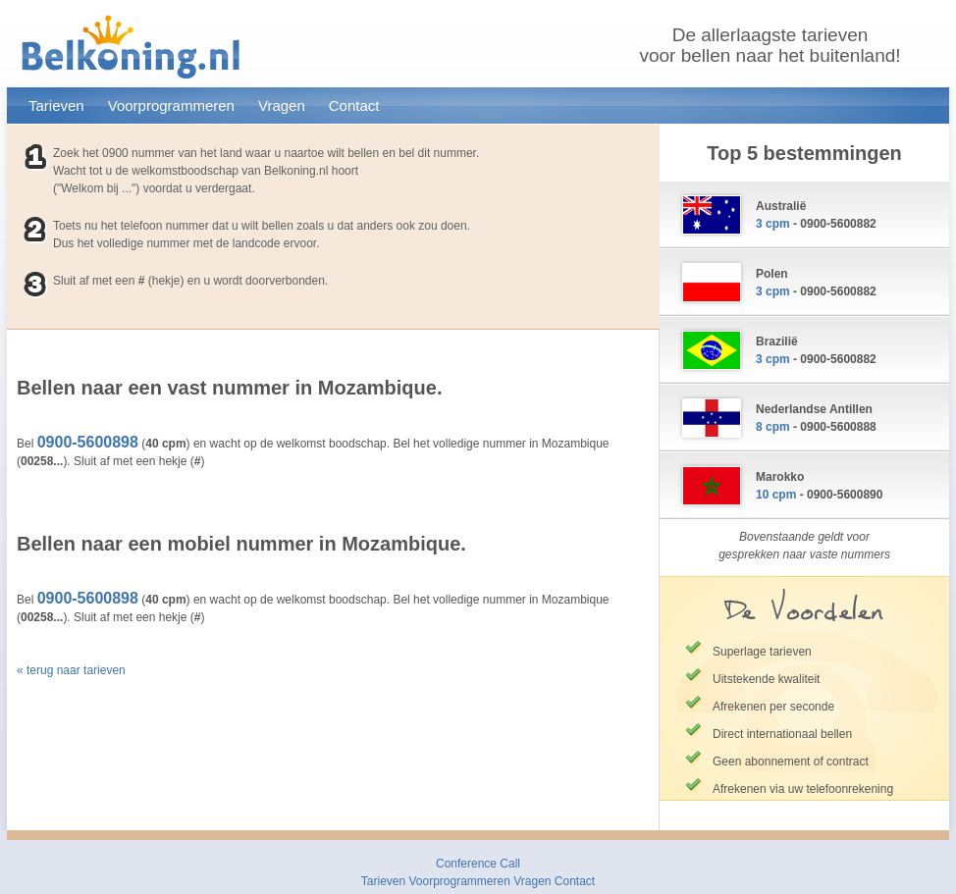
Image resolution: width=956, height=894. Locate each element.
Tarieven (56, 105)
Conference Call (478, 863)
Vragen (281, 105)
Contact (354, 105)
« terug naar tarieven (71, 670)
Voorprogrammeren (171, 105)
